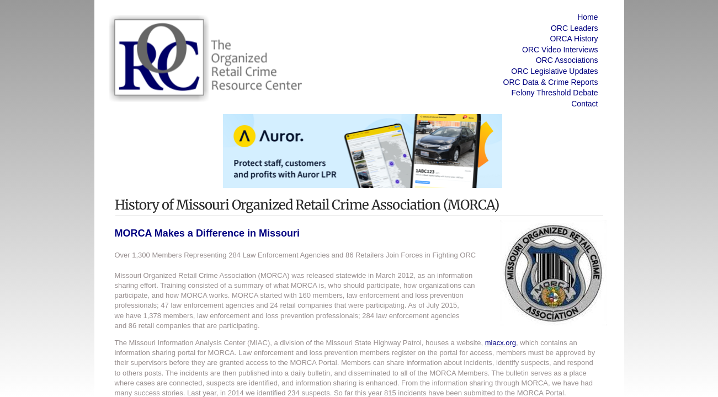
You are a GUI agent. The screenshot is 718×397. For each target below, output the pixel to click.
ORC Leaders (574, 28)
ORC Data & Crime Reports (550, 82)
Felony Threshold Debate (555, 92)
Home (587, 17)
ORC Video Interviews (560, 49)
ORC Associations (567, 60)
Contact (584, 103)
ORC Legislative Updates (554, 71)
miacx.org (500, 343)
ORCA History (574, 38)
